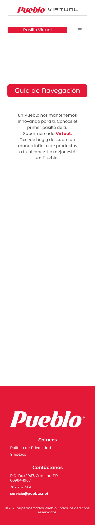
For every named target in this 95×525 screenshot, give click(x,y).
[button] (79, 30)
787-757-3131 (20, 487)
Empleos (18, 454)
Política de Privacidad (30, 448)
